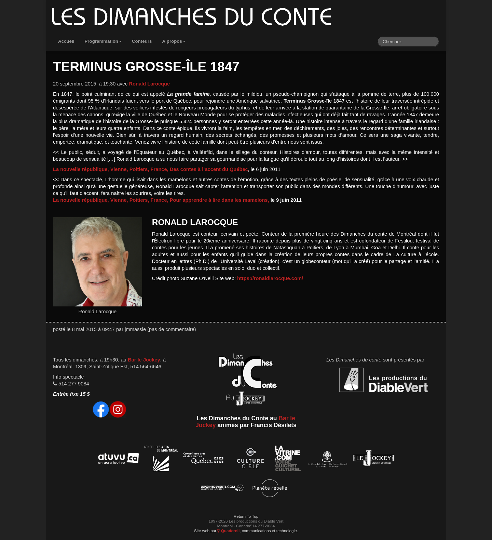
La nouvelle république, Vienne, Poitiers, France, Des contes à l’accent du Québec (150, 169)
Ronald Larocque (149, 84)
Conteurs (142, 41)
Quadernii (228, 530)
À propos (174, 41)
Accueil (66, 41)
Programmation (103, 41)
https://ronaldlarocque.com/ (270, 278)
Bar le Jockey (144, 360)
